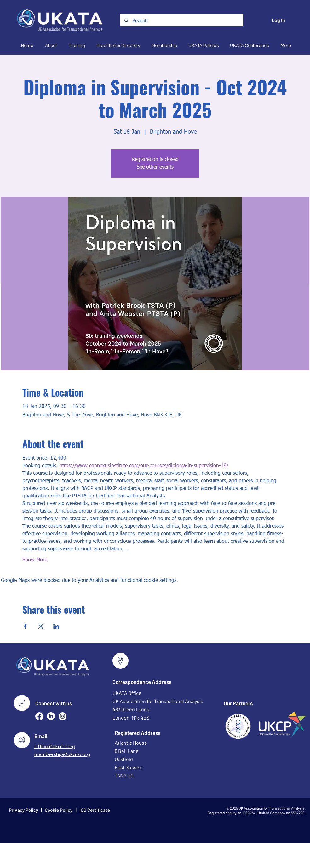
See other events (155, 167)
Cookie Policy (58, 810)
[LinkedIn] (51, 716)
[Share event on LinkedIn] (56, 626)
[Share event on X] (41, 626)
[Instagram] (62, 716)
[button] (50, 46)
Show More (34, 560)
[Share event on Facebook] (25, 626)
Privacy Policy (23, 810)
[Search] (181, 20)
